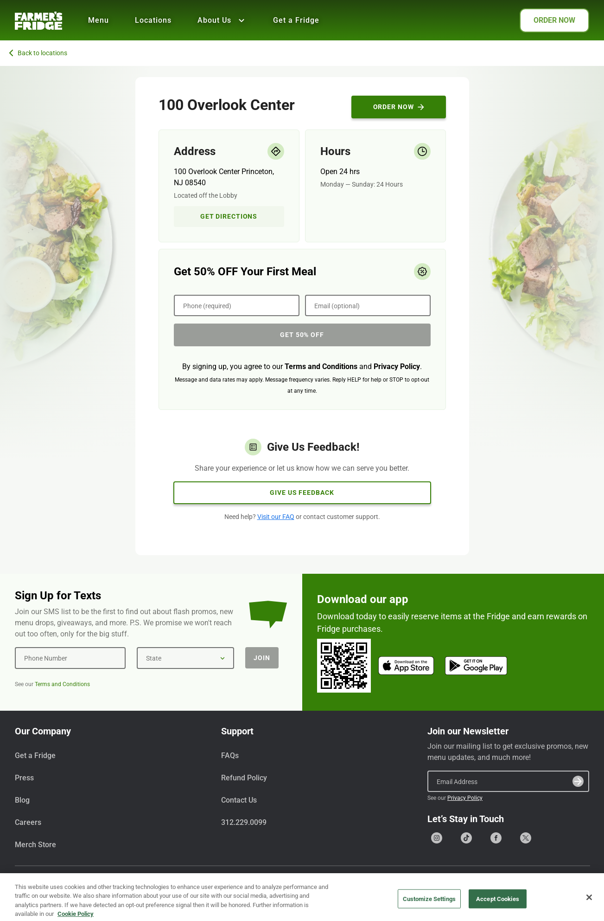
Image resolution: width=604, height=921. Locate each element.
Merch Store (35, 844)
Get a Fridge (296, 20)
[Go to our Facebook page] (496, 838)
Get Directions (228, 216)
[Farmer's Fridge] (38, 21)
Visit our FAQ (275, 516)
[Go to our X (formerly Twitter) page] (525, 838)
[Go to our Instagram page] (436, 838)
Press (24, 777)
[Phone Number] (70, 657)
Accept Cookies (497, 909)
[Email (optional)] (368, 305)
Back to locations (38, 53)
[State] (185, 657)
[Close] (589, 908)
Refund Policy (244, 777)
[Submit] (578, 781)
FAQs (230, 755)
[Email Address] (508, 781)
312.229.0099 (244, 822)
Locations (153, 20)
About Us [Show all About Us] (222, 20)
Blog (22, 800)
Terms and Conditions (321, 366)
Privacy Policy (397, 366)
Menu (98, 20)
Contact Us (239, 800)
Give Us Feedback (302, 492)
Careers (28, 822)
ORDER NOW (554, 20)
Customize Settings (429, 909)
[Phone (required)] (236, 305)
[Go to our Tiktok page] (466, 838)
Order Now (398, 106)
